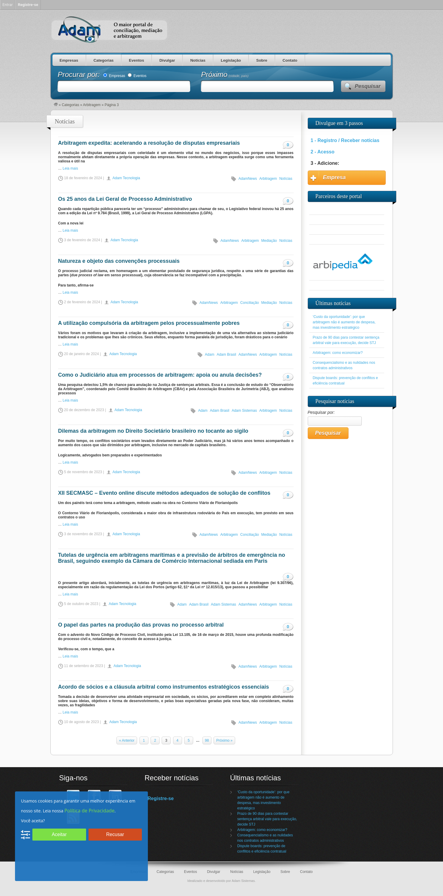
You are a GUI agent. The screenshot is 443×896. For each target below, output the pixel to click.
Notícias (197, 60)
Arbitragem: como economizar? (338, 353)
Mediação (269, 241)
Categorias (104, 60)
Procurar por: (80, 74)
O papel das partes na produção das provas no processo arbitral (141, 625)
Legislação (231, 60)
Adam (209, 354)
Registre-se (161, 798)
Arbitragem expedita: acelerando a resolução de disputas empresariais (149, 143)
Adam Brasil (226, 354)
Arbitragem (92, 105)
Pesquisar (368, 86)
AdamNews (247, 179)
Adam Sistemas (244, 410)
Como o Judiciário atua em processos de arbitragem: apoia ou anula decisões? (160, 375)
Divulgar (167, 60)
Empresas (69, 60)
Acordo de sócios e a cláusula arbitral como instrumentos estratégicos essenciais (163, 687)
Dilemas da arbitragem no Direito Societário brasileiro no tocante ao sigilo (153, 431)
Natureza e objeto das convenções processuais (119, 261)
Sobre (261, 60)
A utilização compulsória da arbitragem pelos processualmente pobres (149, 323)
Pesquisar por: (321, 412)
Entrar (7, 4)
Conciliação (249, 303)
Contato (290, 60)
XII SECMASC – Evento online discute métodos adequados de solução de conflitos (164, 493)
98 (207, 740)
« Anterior (126, 740)
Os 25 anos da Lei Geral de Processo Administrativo (125, 199)
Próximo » (224, 740)
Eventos (136, 60)
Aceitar (59, 834)
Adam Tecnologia (126, 178)
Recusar (115, 834)
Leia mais (70, 168)
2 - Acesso (322, 151)
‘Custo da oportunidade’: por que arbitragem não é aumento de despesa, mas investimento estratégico (344, 322)
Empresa (334, 177)
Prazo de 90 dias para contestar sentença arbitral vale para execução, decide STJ (267, 818)
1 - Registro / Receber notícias (345, 140)
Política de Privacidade (89, 810)
